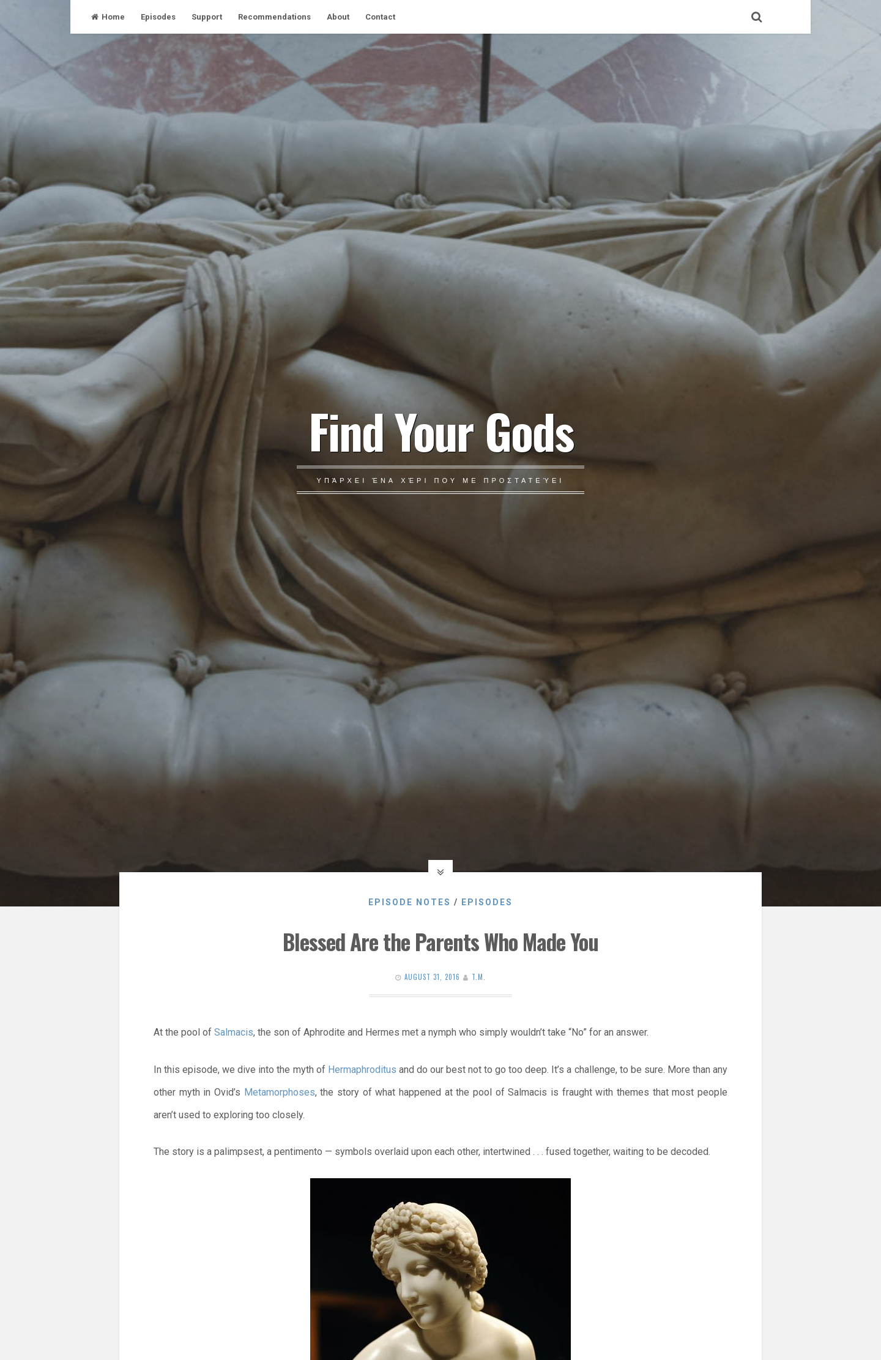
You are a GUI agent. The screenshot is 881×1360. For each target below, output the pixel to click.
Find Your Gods (440, 430)
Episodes (158, 16)
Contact (380, 16)
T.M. (479, 977)
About (338, 16)
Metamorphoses (279, 1092)
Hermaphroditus (362, 1069)
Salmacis (233, 1032)
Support (206, 16)
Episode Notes (409, 902)
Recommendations (274, 16)
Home (108, 16)
